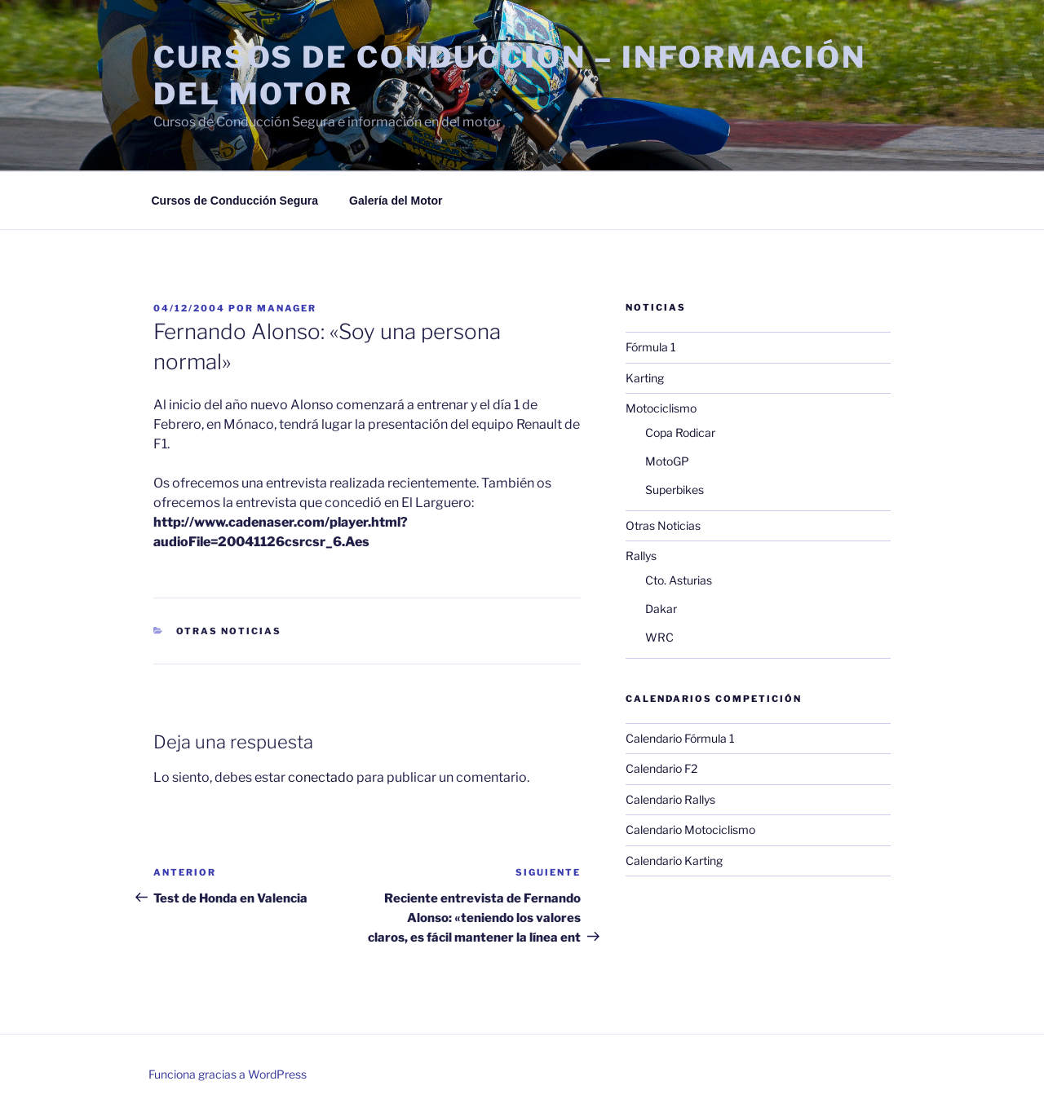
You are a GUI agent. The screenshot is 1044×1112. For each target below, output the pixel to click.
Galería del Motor (395, 200)
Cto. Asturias (678, 580)
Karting (645, 378)
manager (286, 308)
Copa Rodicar (680, 432)
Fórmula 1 (651, 347)
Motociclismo (661, 408)
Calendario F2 (661, 768)
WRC (659, 637)
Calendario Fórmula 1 (680, 738)
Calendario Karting (674, 860)
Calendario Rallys (670, 799)
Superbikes (674, 489)
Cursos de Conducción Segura (235, 200)
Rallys (641, 556)
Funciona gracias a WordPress (227, 1074)
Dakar (661, 609)
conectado (321, 777)
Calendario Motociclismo (690, 829)
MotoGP (667, 461)
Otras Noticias (229, 631)
